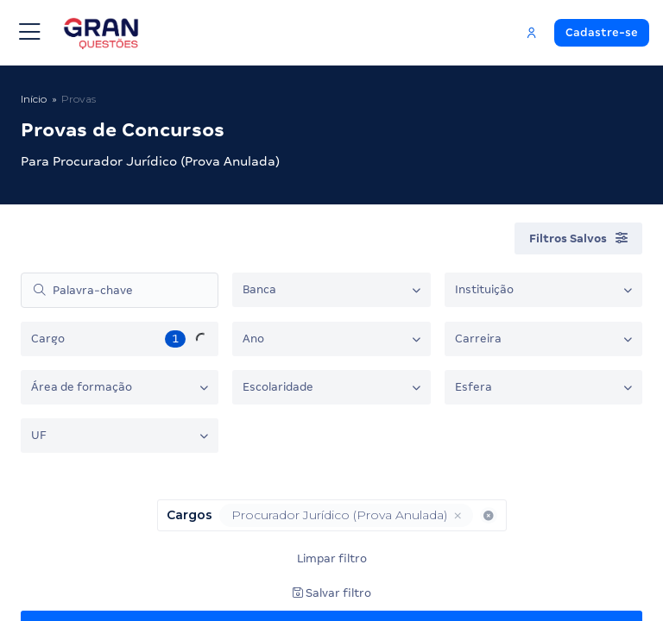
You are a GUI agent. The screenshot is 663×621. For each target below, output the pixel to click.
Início (34, 98)
